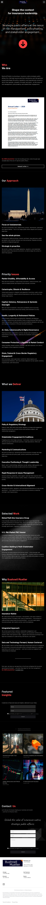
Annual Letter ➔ (23, 166)
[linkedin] (4, 884)
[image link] (23, 43)
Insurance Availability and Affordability (33, 755)
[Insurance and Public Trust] (13, 744)
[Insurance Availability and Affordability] (33, 744)
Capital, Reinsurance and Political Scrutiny (11, 782)
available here (19, 670)
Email (12, 710)
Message (13, 840)
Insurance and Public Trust (10, 755)
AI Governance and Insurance (30, 781)
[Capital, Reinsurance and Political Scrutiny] (13, 770)
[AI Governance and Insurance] (33, 770)
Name (12, 706)
